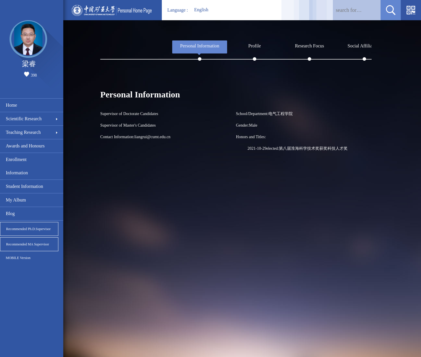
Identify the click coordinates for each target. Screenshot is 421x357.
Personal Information (199, 45)
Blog (10, 213)
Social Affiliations (364, 45)
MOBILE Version (18, 258)
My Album (16, 199)
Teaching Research (23, 132)
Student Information (24, 186)
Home (11, 105)
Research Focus (309, 45)
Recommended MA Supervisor (27, 244)
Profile (254, 45)
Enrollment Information (17, 166)
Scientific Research (24, 118)
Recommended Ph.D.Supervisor (28, 229)
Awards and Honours (25, 145)
